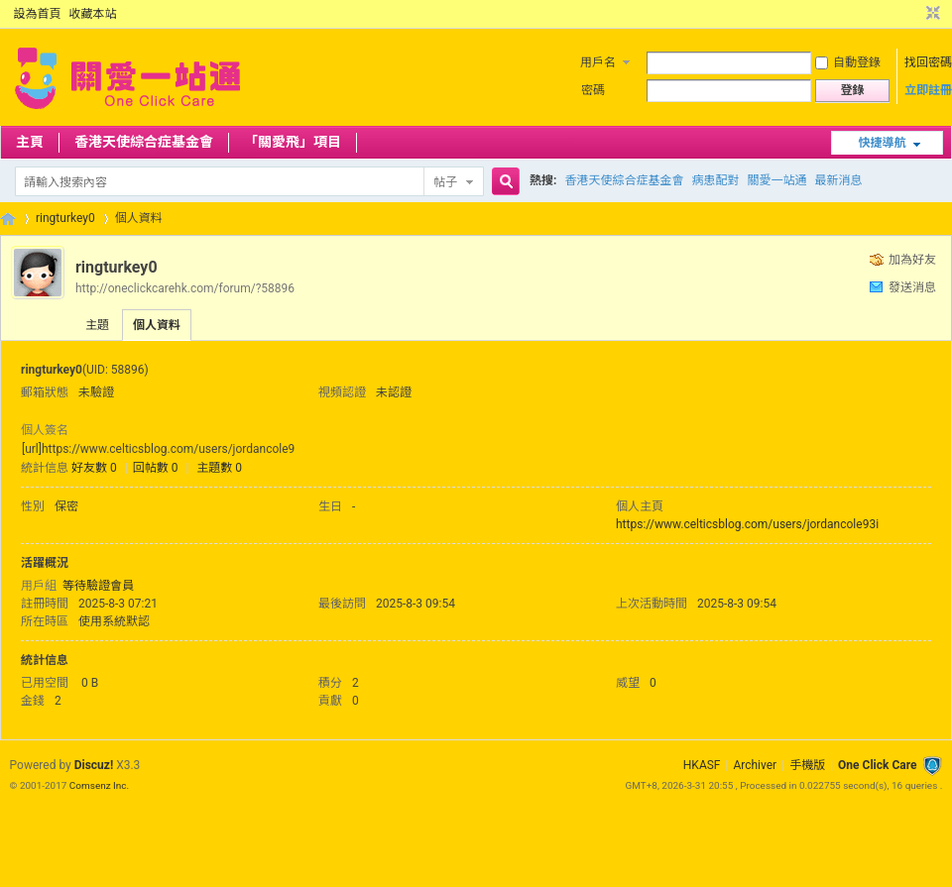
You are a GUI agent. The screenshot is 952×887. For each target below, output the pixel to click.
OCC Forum (8, 218)
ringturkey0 (65, 218)
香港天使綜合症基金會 (143, 142)
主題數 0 (219, 468)
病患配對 (715, 180)
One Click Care (877, 765)
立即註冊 (928, 90)
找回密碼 (928, 62)
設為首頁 (37, 14)
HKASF (702, 765)
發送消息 (912, 287)
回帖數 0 (155, 468)
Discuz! (93, 765)
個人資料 (156, 325)
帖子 (445, 182)
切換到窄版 (930, 14)
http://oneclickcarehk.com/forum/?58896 (185, 288)
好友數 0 (94, 468)
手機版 (807, 765)
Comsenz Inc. (99, 785)
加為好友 (912, 260)
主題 (97, 325)
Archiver (754, 765)
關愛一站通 (776, 180)
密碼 (593, 90)
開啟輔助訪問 (914, 14)
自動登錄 (848, 62)
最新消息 (838, 180)
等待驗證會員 (98, 586)
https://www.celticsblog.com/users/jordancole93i (747, 524)
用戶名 (598, 62)
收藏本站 (93, 14)
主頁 (30, 142)
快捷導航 (881, 143)
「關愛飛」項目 (292, 142)
